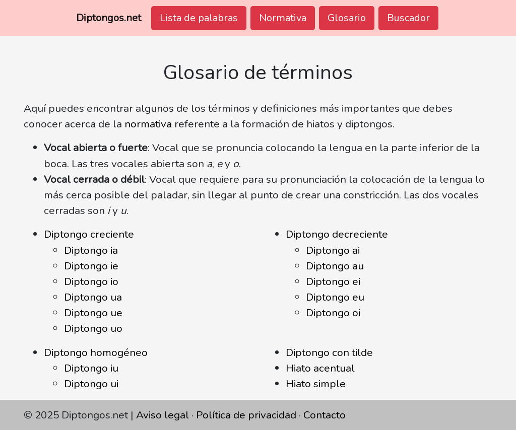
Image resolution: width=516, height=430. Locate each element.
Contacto (324, 415)
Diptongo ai (333, 250)
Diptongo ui (91, 384)
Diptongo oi (333, 313)
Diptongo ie (91, 266)
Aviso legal (162, 415)
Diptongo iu (91, 368)
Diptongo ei (333, 281)
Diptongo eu (335, 297)
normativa (148, 124)
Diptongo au (335, 266)
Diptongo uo (93, 328)
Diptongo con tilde (329, 352)
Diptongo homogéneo (96, 352)
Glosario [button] (347, 18)
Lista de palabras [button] (199, 18)
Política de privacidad (246, 415)
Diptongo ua (93, 297)
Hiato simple (316, 384)
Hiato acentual (320, 368)
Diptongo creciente (89, 234)
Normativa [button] (282, 18)
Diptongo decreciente (337, 234)
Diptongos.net (108, 18)
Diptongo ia (91, 250)
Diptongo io (91, 281)
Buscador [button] (408, 18)
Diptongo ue (93, 313)
